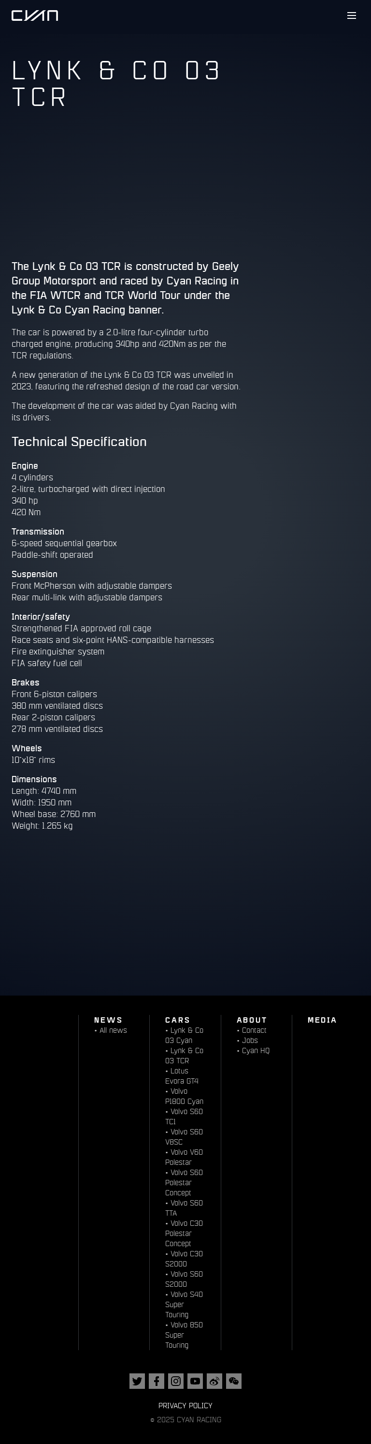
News (108, 1019)
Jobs (250, 1040)
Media (323, 1019)
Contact (254, 1030)
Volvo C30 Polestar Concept (184, 1233)
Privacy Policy (185, 1405)
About (252, 1019)
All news (113, 1030)
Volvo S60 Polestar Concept (184, 1182)
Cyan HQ (256, 1050)
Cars (177, 1019)
